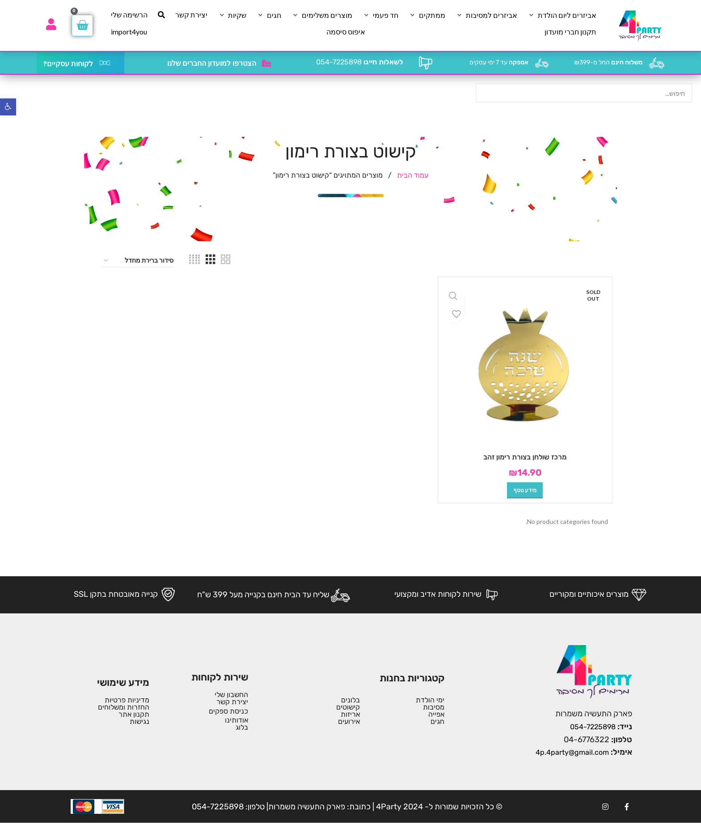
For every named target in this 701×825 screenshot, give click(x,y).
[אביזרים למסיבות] (486, 15)
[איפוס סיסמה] (346, 32)
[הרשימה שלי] (129, 15)
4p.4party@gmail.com (572, 752)
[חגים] (269, 15)
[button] (8, 106)
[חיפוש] (161, 15)
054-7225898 (359, 62)
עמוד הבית (411, 175)
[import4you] (129, 32)
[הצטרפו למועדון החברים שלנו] (266, 63)
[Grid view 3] (210, 261)
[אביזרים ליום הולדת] (562, 15)
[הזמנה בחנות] (138, 261)
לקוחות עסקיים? (68, 64)
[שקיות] (232, 15)
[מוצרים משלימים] (322, 15)
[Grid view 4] (194, 261)
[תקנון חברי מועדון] (570, 32)
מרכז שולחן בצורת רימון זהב (524, 457)
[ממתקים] (427, 15)
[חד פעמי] (380, 15)
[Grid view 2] (226, 261)
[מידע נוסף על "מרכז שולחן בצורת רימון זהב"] (525, 490)
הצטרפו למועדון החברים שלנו (211, 63)
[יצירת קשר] (191, 15)
